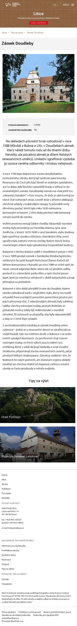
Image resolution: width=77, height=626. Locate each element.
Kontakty (6, 497)
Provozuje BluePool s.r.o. (12, 621)
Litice (38, 13)
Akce (4, 479)
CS (55, 4)
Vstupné (5, 564)
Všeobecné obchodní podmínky (16, 615)
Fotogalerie (7, 583)
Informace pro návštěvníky (14, 545)
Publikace (6, 488)
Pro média (6, 493)
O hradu (5, 579)
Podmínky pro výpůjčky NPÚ (46, 615)
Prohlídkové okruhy (10, 550)
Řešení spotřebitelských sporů (57, 612)
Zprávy (5, 484)
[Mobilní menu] (68, 4)
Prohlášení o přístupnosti (29, 612)
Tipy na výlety (8, 568)
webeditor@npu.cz (10, 618)
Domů (4, 474)
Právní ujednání (9, 612)
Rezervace (6, 559)
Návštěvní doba (9, 555)
